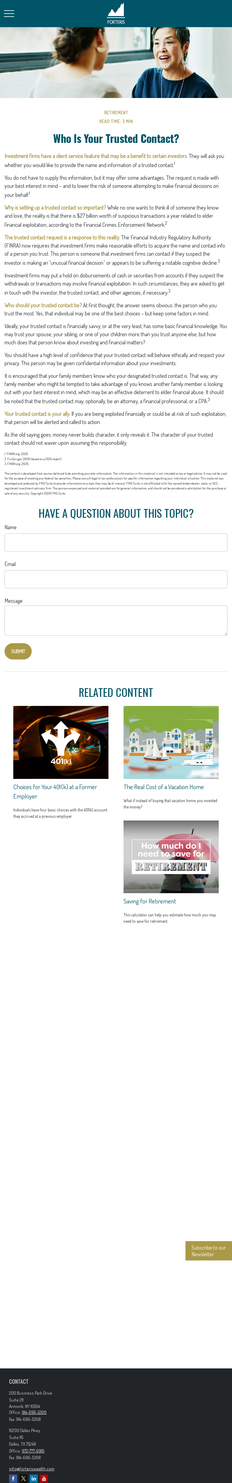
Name (11, 527)
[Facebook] (13, 1479)
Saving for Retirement (150, 901)
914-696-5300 (34, 1412)
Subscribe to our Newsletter (209, 1250)
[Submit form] (18, 651)
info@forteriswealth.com (31, 1469)
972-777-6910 (33, 1451)
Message (14, 600)
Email (10, 564)
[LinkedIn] (34, 1479)
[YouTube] (44, 1479)
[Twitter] (23, 1479)
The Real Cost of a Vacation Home (164, 787)
